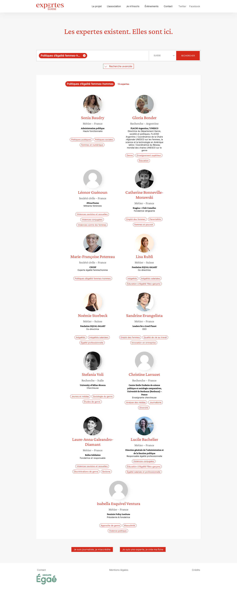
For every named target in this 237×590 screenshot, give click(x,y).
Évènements (151, 6)
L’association (114, 6)
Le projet (97, 6)
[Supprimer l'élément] (84, 55)
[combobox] (93, 55)
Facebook (194, 6)
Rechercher (188, 55)
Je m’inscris (132, 6)
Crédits (196, 569)
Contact (168, 6)
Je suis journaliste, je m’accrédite (92, 549)
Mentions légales (118, 569)
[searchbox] (117, 55)
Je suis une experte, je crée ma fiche (142, 549)
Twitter (182, 6)
